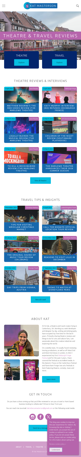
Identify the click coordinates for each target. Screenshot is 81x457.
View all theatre (40, 180)
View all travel (40, 300)
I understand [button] (56, 450)
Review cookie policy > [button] (57, 444)
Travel (29, 447)
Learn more (51, 379)
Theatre (39, 447)
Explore (21, 62)
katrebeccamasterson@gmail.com (40, 408)
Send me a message (40, 428)
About (19, 447)
